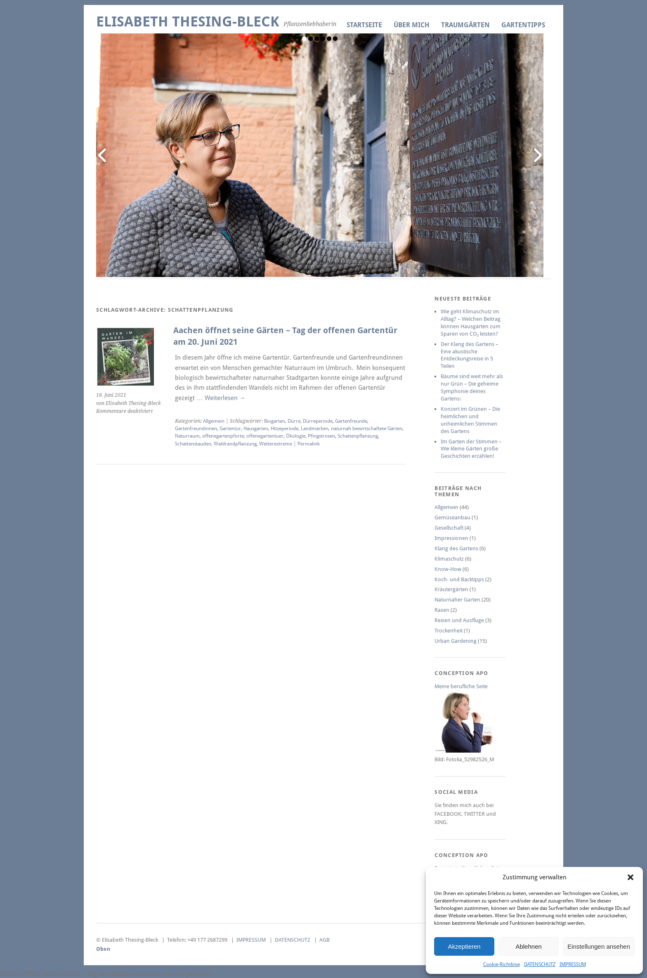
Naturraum (187, 436)
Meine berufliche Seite (461, 686)
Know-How (447, 569)
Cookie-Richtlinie (501, 964)
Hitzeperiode (284, 428)
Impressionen (451, 538)
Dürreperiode (318, 421)
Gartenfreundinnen (196, 428)
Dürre (294, 421)
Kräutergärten (451, 589)
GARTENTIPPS (523, 25)
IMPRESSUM (573, 964)
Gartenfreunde (351, 421)
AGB (324, 940)
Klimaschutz (449, 559)
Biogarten (274, 421)
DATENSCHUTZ (539, 964)
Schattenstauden (193, 444)
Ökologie (295, 436)
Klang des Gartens (456, 548)
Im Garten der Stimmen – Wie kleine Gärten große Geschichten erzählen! (471, 448)
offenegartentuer (264, 436)
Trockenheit (448, 631)
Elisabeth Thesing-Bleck (187, 22)
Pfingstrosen (321, 436)
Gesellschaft (448, 528)
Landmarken (314, 428)
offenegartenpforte (223, 436)
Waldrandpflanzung (235, 444)
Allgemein (213, 421)
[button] (630, 877)
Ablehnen (528, 946)
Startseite (364, 25)
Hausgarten (255, 428)
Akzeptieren (464, 946)
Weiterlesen (225, 398)
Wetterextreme (275, 444)
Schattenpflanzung (358, 436)
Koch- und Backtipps (459, 579)
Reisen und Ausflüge (459, 620)
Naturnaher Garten (457, 600)
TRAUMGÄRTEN (465, 25)
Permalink (309, 444)
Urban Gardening (455, 641)
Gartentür (230, 428)
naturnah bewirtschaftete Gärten (366, 428)
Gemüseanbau (452, 517)
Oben (103, 949)
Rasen (441, 610)
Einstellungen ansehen (598, 946)
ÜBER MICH (412, 25)
